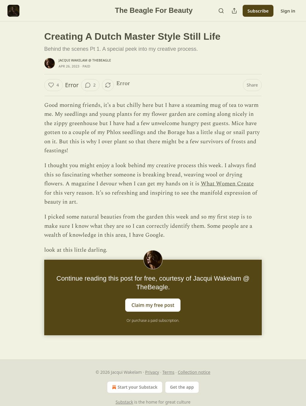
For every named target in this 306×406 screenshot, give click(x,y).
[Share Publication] (234, 11)
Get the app (182, 387)
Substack (124, 402)
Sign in (288, 11)
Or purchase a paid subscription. (153, 320)
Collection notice (194, 372)
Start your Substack (134, 387)
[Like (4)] (53, 85)
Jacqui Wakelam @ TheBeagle (85, 60)
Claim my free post (152, 305)
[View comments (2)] (90, 85)
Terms (168, 372)
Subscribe (258, 11)
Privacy (152, 372)
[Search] (221, 11)
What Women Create (227, 183)
